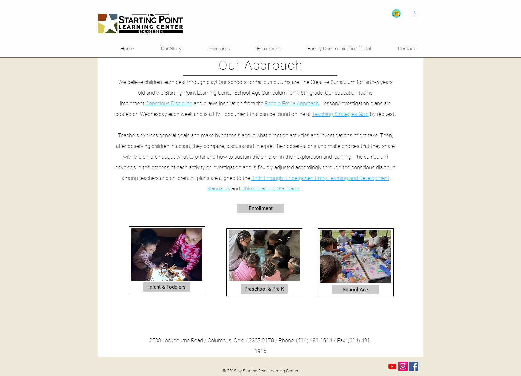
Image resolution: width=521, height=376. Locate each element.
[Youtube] (392, 366)
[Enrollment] (260, 208)
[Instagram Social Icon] (403, 366)
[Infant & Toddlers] (166, 287)
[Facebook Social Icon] (413, 366)
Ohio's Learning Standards (270, 189)
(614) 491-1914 (314, 340)
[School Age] (355, 289)
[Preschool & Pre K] (264, 289)
